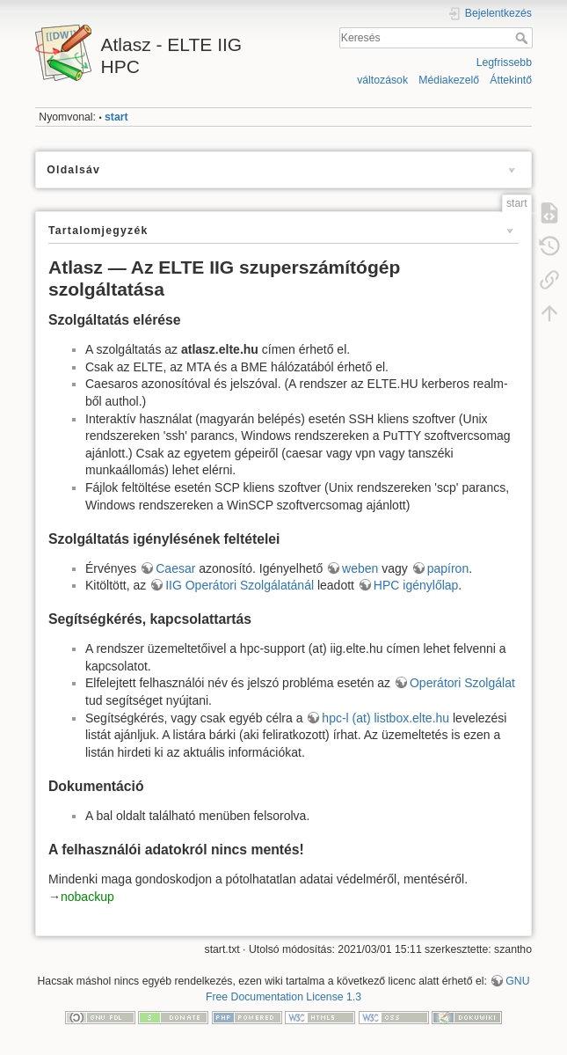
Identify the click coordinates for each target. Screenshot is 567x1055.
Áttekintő (511, 80)
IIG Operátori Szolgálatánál (239, 585)
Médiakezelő (448, 80)
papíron (448, 568)
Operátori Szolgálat (462, 683)
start (116, 117)
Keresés (523, 38)
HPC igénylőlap (416, 585)
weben (360, 568)
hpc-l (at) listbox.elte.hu (385, 718)
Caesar (177, 568)
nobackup (87, 897)
